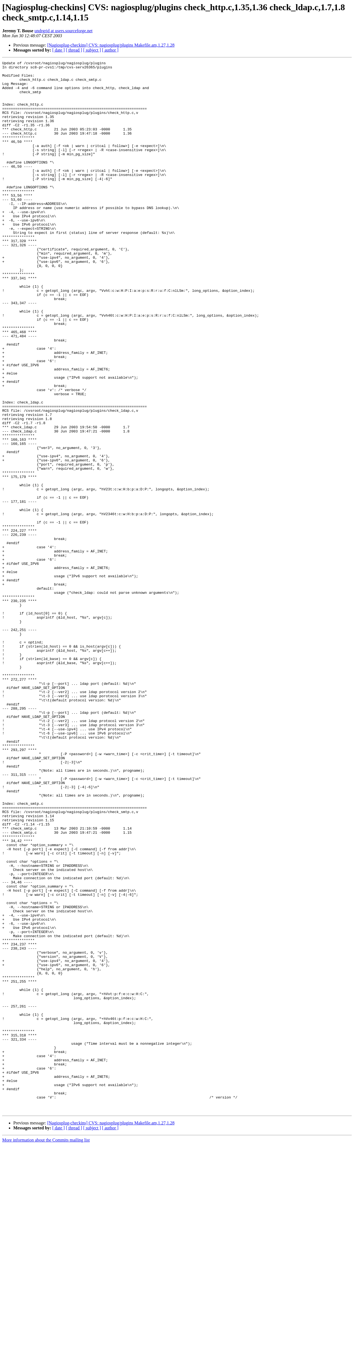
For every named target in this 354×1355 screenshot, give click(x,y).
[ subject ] (92, 50)
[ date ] (58, 50)
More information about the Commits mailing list (46, 1350)
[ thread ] (74, 50)
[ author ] (110, 50)
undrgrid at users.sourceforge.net (63, 30)
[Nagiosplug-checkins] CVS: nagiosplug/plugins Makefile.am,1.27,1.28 (111, 45)
